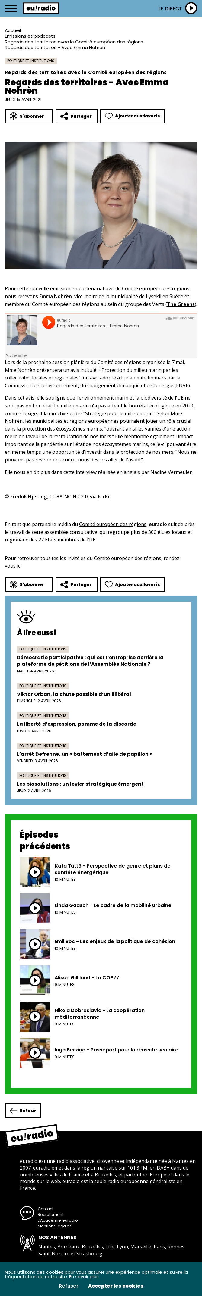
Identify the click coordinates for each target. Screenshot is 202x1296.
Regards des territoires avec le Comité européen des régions (74, 42)
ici (19, 565)
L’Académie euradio (58, 1220)
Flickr (104, 496)
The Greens (181, 304)
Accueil (13, 30)
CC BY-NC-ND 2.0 (68, 496)
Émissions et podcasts (30, 36)
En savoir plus (84, 1276)
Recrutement (50, 1214)
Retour (23, 1110)
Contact (45, 1209)
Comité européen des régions (155, 288)
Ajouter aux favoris (132, 116)
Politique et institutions (30, 60)
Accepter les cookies (115, 1286)
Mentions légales (55, 1226)
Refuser (69, 1286)
